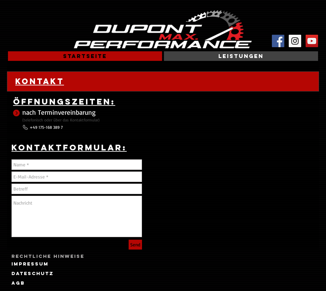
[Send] (135, 245)
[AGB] (18, 283)
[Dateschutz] (32, 273)
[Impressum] (30, 264)
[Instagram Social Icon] (295, 41)
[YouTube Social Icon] (312, 41)
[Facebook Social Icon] (278, 41)
